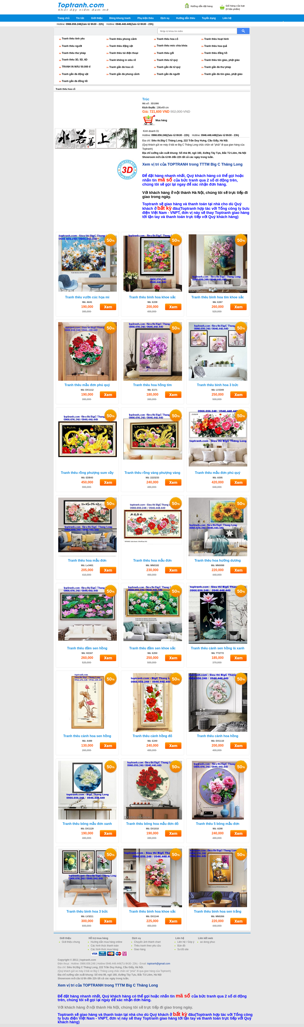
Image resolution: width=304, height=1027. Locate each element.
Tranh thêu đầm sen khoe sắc (152, 648)
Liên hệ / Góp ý (185, 941)
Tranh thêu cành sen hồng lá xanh (217, 648)
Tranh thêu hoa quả (215, 46)
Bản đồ (181, 945)
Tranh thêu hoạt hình (216, 39)
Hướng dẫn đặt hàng (202, 6)
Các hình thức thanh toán (105, 945)
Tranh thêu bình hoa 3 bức (217, 385)
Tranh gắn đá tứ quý (169, 67)
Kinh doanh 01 (151, 131)
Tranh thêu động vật (121, 46)
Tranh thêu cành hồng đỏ (152, 736)
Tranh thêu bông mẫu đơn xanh (87, 823)
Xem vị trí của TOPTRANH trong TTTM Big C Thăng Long (192, 164)
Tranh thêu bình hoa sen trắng (217, 911)
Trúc (145, 99)
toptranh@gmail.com (158, 963)
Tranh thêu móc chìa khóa (172, 45)
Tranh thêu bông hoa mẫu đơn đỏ (152, 823)
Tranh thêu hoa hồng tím (152, 385)
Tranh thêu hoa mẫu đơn (87, 560)
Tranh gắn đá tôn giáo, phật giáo (223, 74)
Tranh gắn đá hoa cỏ (121, 67)
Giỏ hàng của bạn (235, 6)
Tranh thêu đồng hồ (215, 53)
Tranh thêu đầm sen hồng (87, 648)
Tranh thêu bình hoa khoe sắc (152, 297)
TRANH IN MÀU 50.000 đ (76, 66)
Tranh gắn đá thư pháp (217, 67)
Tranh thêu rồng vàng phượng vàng (152, 472)
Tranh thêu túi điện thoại (123, 53)
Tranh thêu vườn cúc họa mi (87, 297)
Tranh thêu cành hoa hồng (217, 736)
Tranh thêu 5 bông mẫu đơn (217, 823)
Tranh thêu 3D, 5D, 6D (75, 59)
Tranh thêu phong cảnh (123, 39)
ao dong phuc (207, 941)
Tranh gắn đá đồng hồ (75, 81)
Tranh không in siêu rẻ (122, 60)
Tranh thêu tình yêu (73, 38)
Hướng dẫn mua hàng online (106, 941)
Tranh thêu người (72, 46)
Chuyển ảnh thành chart (147, 941)
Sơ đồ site (183, 949)
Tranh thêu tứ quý (167, 60)
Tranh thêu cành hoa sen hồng (87, 736)
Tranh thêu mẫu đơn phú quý (87, 385)
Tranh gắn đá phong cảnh (124, 74)
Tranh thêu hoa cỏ (167, 39)
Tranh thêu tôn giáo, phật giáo (222, 60)
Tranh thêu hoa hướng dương (217, 560)
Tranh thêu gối (165, 53)
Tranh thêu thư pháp (74, 53)
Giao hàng (139, 949)
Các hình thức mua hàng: (105, 949)
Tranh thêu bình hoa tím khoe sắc (217, 297)
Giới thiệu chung (71, 941)
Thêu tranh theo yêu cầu (147, 945)
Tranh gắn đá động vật (75, 74)
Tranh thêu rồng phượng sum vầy (87, 472)
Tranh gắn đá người (168, 74)
